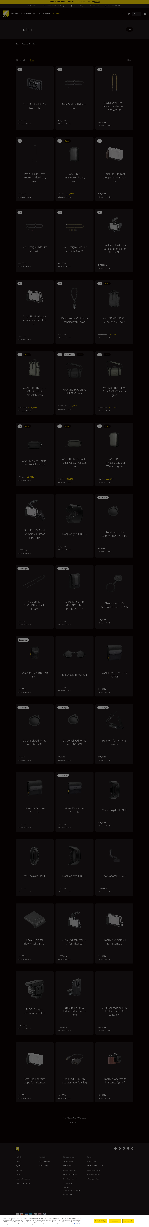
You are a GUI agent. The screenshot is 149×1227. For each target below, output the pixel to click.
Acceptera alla (128, 1221)
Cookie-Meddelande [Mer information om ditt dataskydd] (74, 1224)
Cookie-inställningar (100, 1221)
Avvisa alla (115, 1221)
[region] (74, 1221)
